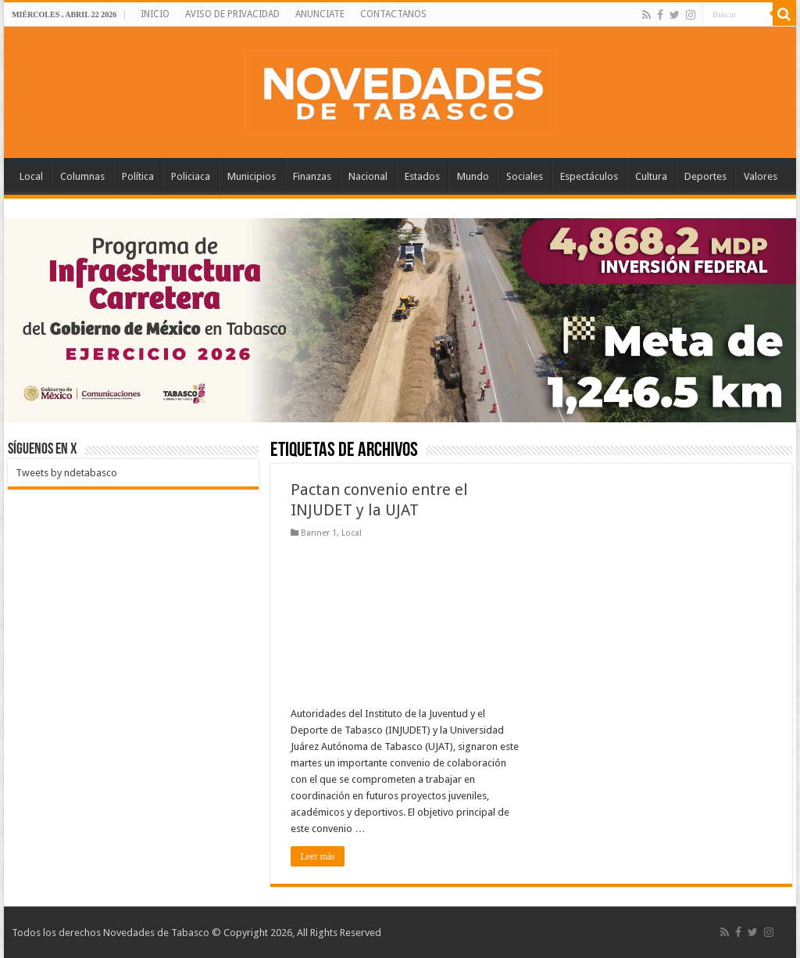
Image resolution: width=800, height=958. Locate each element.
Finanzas (312, 176)
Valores (760, 176)
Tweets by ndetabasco (66, 473)
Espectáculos (589, 176)
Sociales (524, 176)
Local (31, 176)
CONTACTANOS (393, 14)
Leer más (317, 856)
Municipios (251, 176)
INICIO (155, 14)
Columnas (82, 176)
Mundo (473, 176)
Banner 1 (319, 533)
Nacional (368, 176)
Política (138, 176)
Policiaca (190, 176)
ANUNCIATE (320, 14)
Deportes (705, 176)
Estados (422, 176)
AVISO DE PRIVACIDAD (232, 14)
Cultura (651, 176)
